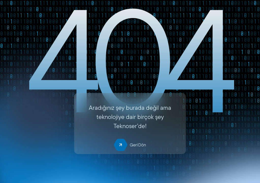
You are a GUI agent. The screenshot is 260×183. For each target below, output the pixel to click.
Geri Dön (130, 145)
